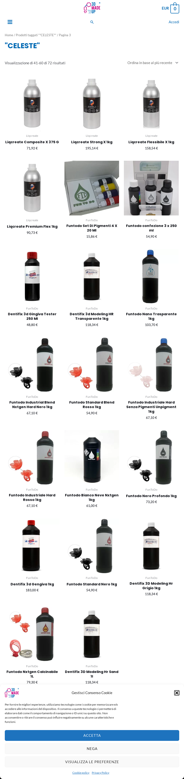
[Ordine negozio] (152, 62)
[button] (176, 698)
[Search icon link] (92, 22)
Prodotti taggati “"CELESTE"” (36, 35)
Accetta (92, 740)
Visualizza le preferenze (92, 767)
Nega (92, 754)
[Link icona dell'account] (174, 22)
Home (9, 35)
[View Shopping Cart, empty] (170, 8)
